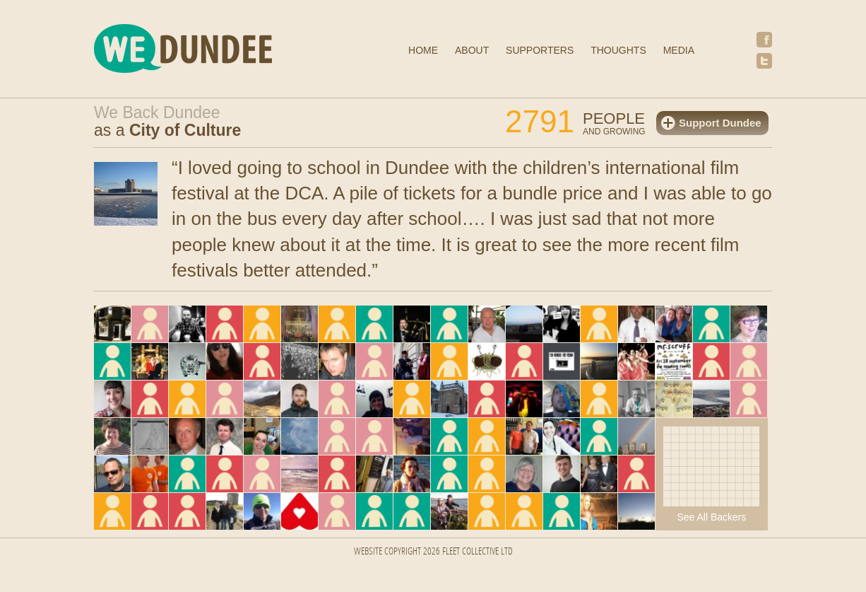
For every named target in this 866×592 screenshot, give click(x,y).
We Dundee (217, 50)
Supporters (540, 50)
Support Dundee (720, 123)
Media (678, 50)
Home (423, 50)
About (472, 50)
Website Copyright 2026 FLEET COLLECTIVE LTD (433, 552)
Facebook (764, 39)
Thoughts (618, 50)
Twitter (764, 61)
